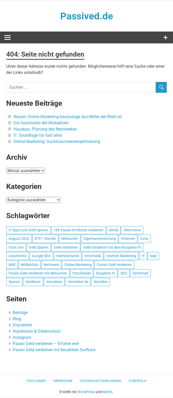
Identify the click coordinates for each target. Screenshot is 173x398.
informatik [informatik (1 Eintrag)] (93, 256)
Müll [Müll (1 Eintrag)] (12, 265)
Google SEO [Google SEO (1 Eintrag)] (41, 256)
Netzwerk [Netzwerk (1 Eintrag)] (51, 265)
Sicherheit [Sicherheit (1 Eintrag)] (140, 273)
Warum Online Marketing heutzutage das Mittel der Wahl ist (67, 116)
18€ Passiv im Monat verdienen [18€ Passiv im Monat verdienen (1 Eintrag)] (78, 230)
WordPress (86, 392)
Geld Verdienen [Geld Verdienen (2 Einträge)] (66, 248)
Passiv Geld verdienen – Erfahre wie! (46, 343)
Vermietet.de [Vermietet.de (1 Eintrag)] (78, 282)
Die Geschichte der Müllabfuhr (41, 123)
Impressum (62, 381)
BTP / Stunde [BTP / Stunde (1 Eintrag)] (45, 239)
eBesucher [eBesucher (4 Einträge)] (69, 239)
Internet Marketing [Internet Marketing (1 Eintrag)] (121, 256)
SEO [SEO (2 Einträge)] (124, 273)
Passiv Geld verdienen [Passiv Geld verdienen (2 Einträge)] (114, 265)
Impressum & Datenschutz (37, 331)
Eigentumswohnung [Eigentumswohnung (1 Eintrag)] (100, 239)
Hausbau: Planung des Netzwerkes (45, 129)
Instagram (22, 337)
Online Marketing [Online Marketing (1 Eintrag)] (78, 265)
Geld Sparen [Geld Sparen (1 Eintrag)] (38, 248)
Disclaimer (22, 325)
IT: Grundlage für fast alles (37, 135)
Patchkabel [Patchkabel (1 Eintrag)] (81, 273)
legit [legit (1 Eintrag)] (153, 256)
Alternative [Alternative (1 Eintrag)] (132, 230)
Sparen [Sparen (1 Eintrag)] (14, 282)
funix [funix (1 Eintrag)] (144, 239)
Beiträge (20, 312)
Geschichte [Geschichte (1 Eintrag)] (17, 256)
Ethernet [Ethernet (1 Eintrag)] (128, 239)
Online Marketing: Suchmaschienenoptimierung (56, 141)
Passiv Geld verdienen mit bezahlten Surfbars (54, 350)
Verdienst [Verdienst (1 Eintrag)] (33, 282)
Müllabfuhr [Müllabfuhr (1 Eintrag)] (29, 265)
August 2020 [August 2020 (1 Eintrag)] (19, 239)
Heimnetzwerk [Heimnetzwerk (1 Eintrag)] (67, 256)
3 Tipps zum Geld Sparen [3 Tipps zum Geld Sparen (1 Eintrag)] (28, 230)
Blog (17, 319)
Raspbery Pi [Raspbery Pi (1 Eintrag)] (105, 273)
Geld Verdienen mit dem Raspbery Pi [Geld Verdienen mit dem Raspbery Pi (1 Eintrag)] (112, 248)
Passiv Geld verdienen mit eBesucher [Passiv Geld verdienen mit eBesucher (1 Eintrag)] (38, 273)
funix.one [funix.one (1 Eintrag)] (16, 248)
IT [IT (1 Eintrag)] (143, 256)
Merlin (107, 392)
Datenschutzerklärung (100, 381)
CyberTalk (137, 381)
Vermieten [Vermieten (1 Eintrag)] (54, 282)
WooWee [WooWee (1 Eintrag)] (101, 282)
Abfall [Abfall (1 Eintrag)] (113, 230)
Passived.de (86, 16)
